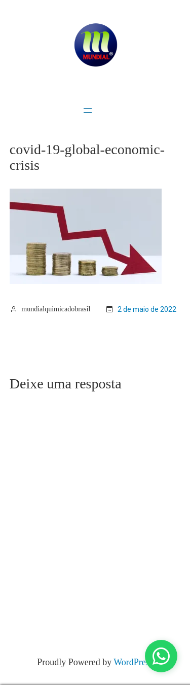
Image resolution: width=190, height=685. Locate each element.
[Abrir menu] (88, 110)
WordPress (133, 662)
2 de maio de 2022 (147, 309)
